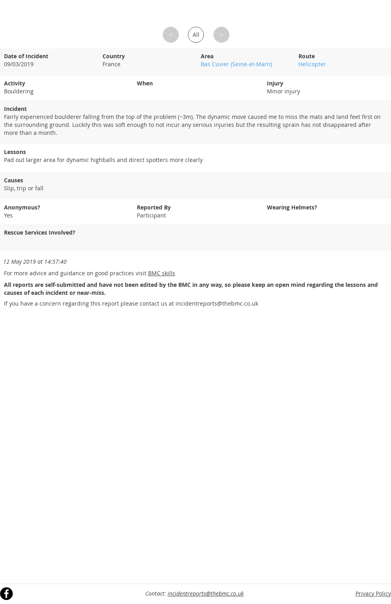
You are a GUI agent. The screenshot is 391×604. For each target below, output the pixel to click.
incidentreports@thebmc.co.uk (217, 303)
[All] (196, 35)
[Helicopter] (342, 64)
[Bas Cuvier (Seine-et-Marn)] (244, 64)
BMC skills (161, 273)
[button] (171, 35)
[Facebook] (6, 593)
